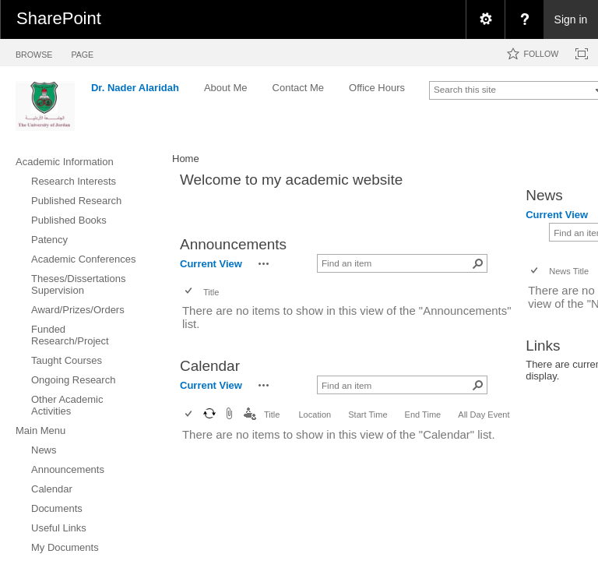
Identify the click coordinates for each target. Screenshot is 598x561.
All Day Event (483, 414)
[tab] (34, 52)
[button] (264, 263)
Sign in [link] (571, 19)
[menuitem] (485, 19)
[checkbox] (189, 292)
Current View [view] (211, 264)
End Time (423, 414)
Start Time (367, 414)
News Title (569, 271)
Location (314, 414)
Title (211, 292)
